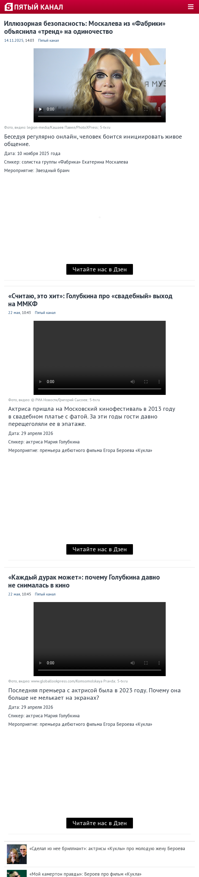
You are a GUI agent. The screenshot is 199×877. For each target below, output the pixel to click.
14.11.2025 (13, 40)
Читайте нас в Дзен (99, 269)
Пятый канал (48, 40)
